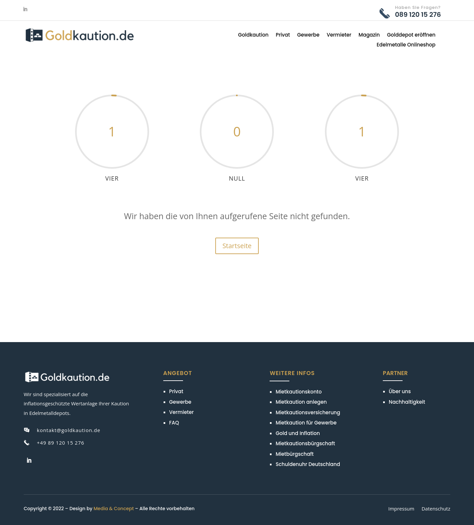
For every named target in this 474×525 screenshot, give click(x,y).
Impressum (401, 509)
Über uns (400, 391)
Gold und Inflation (298, 433)
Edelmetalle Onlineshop (406, 45)
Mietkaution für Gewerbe (306, 422)
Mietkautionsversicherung (308, 412)
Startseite (237, 245)
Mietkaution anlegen (301, 401)
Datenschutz (436, 509)
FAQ (174, 422)
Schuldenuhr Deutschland (308, 464)
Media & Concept (113, 508)
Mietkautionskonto (299, 391)
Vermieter (339, 35)
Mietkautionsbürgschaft (305, 443)
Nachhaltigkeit (407, 401)
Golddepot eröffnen (411, 35)
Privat (283, 35)
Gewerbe (308, 35)
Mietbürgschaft (294, 454)
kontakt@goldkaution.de (68, 430)
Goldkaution (253, 35)
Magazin (369, 35)
